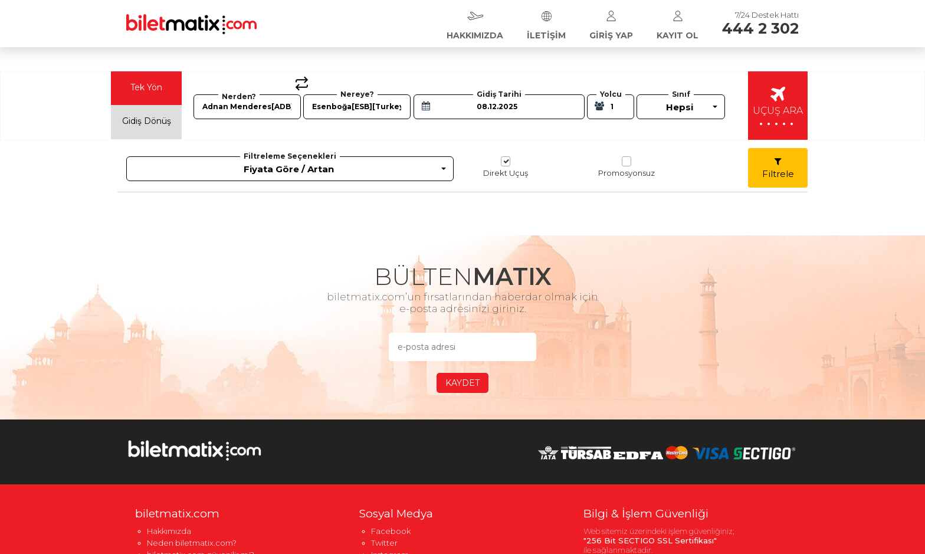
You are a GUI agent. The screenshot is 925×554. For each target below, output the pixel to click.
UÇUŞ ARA (778, 109)
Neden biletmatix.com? (192, 543)
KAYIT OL (677, 22)
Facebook (391, 531)
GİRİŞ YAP (611, 22)
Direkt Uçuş (505, 167)
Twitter (384, 543)
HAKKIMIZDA (475, 22)
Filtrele (778, 168)
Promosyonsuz (626, 167)
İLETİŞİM (546, 22)
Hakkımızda (169, 531)
